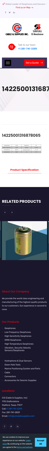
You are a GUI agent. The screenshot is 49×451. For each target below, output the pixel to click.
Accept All (40, 442)
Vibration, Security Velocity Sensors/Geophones (18, 349)
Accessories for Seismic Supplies (20, 380)
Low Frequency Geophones (18, 332)
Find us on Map (24, 7)
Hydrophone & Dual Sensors (18, 361)
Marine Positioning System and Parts (22, 368)
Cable (7, 372)
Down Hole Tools (13, 364)
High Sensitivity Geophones (18, 336)
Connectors (10, 376)
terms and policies (24, 447)
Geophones (10, 328)
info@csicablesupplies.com (21, 416)
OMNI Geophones (13, 340)
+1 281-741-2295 (27, 48)
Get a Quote (34, 62)
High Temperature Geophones (19, 344)
